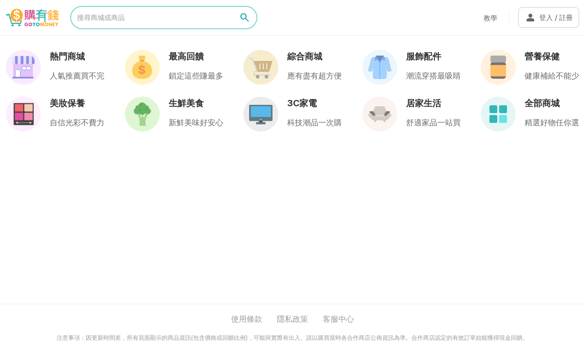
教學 (490, 18)
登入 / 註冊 (549, 17)
